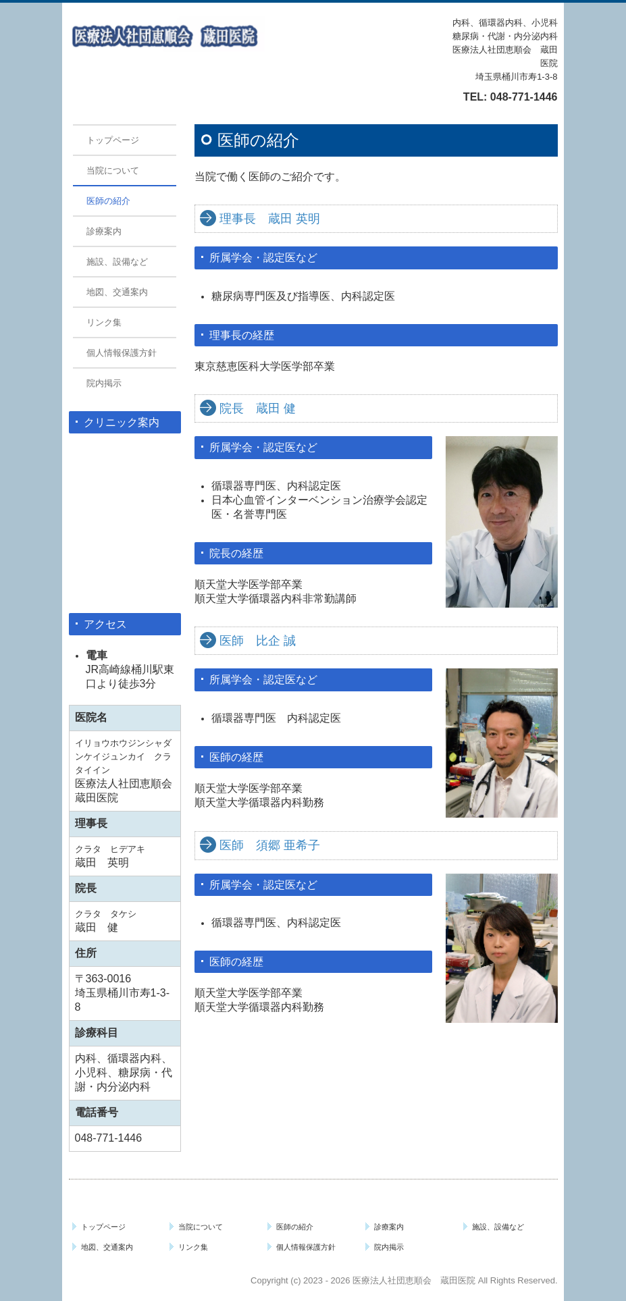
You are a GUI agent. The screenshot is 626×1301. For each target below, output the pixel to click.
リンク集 (104, 322)
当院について (112, 170)
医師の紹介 (108, 201)
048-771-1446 (524, 97)
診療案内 (104, 231)
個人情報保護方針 (121, 353)
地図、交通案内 (117, 292)
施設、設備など (117, 262)
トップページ (112, 140)
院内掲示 (104, 383)
